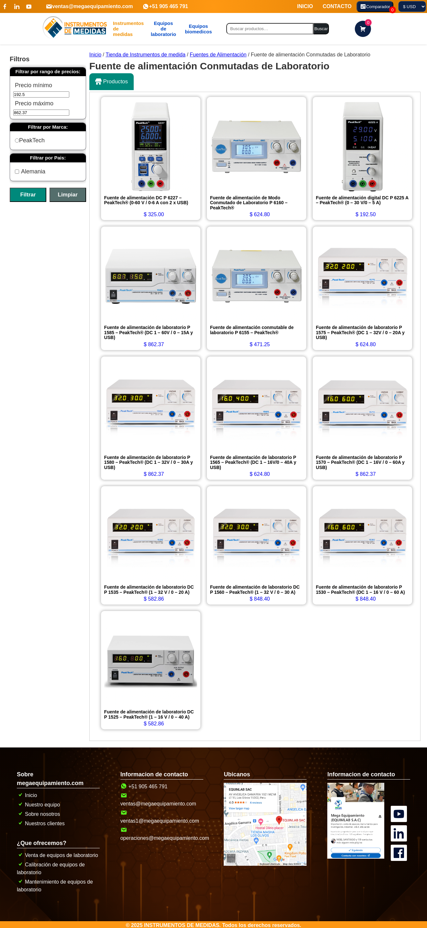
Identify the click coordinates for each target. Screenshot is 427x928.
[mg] (162, 29)
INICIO (305, 6)
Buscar (321, 28)
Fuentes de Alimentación (218, 54)
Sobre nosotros (38, 812)
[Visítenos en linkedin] (17, 6)
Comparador (376, 7)
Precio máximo (34, 103)
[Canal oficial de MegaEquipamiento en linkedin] (400, 824)
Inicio (95, 54)
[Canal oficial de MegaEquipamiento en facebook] (400, 844)
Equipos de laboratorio (162, 28)
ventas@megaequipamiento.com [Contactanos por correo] (89, 6)
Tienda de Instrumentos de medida (145, 54)
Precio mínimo (33, 85)
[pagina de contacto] (355, 855)
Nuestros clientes (41, 822)
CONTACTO (337, 6)
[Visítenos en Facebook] (5, 6)
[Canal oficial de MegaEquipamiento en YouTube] (400, 805)
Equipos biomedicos (196, 28)
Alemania (30, 171)
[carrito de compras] (363, 29)
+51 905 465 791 (165, 6)
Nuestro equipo (38, 803)
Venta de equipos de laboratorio (57, 853)
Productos (111, 81)
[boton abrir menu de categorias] (126, 29)
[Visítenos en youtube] (29, 6)
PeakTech (30, 140)
